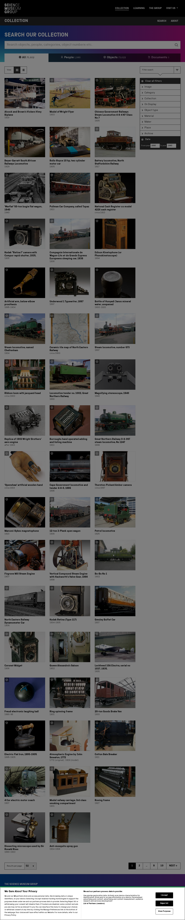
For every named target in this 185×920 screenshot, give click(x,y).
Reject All (164, 907)
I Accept (164, 899)
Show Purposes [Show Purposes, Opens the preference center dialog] (164, 915)
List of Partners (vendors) (94, 908)
